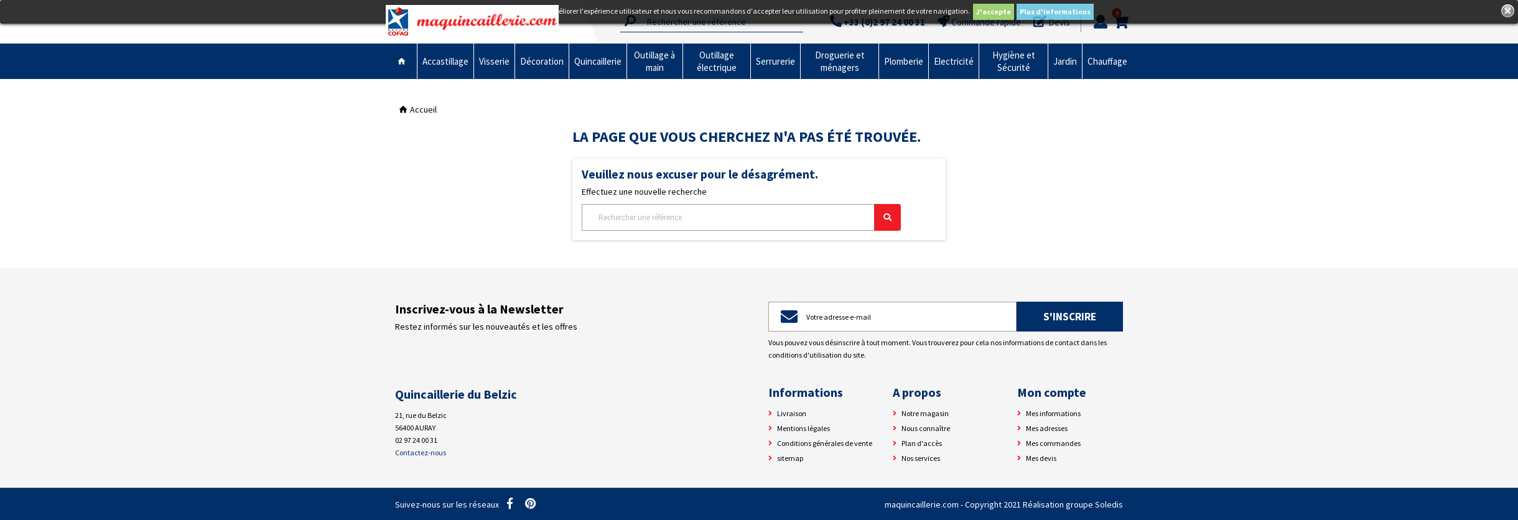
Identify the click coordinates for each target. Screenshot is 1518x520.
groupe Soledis (1094, 504)
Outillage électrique (717, 61)
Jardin (1065, 61)
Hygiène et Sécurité (1013, 61)
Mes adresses (1047, 428)
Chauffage (1107, 61)
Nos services (920, 458)
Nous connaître (925, 428)
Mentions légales (803, 428)
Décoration (542, 61)
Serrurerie (775, 61)
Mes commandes (1053, 443)
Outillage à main (654, 61)
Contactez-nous (420, 452)
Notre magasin (925, 413)
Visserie (494, 61)
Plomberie (903, 61)
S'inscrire (1069, 316)
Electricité (954, 61)
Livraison (791, 413)
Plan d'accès (921, 443)
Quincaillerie (598, 61)
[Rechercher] (741, 217)
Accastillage (445, 61)
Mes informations (1053, 413)
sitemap (790, 458)
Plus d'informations (1055, 11)
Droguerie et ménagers (840, 61)
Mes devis (1041, 458)
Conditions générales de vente (824, 443)
